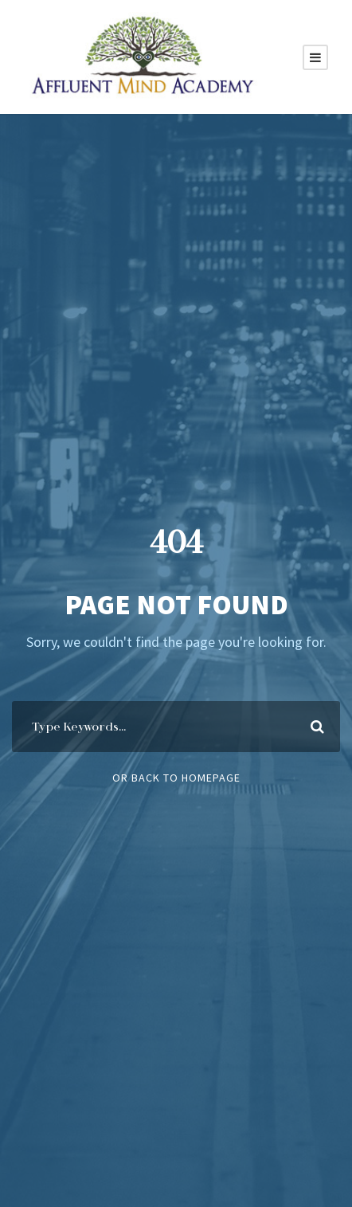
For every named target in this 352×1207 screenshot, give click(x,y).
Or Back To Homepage (176, 777)
